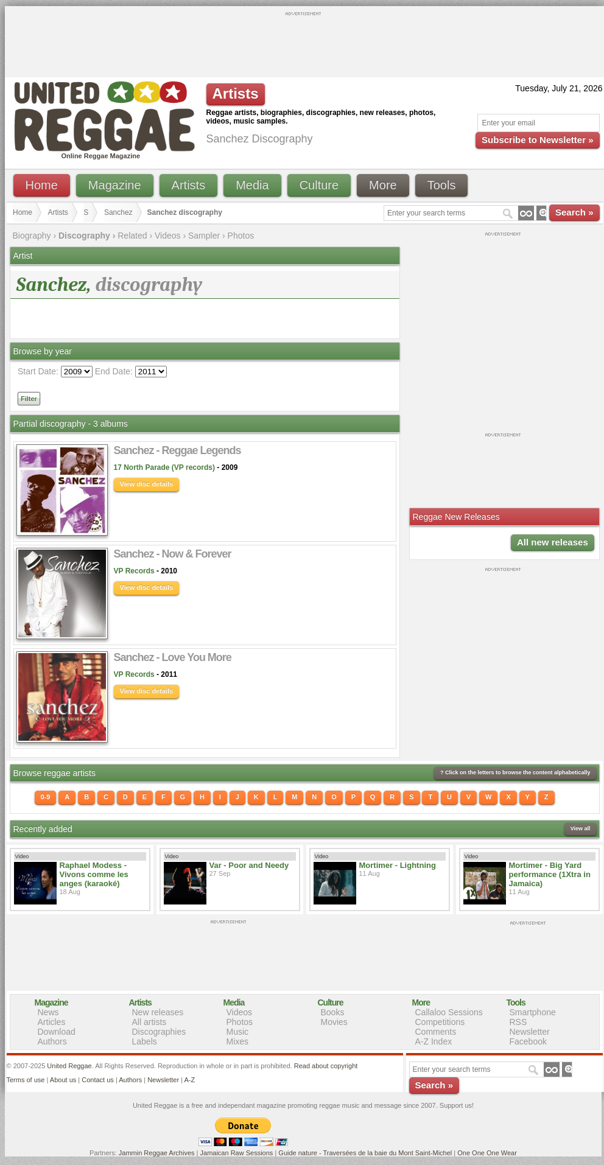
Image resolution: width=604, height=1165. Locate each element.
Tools (441, 185)
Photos (241, 235)
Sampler (204, 235)
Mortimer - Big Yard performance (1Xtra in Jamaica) (550, 874)
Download (57, 1032)
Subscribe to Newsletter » (537, 140)
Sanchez (118, 212)
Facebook (528, 1041)
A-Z (189, 1079)
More (383, 185)
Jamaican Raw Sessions (236, 1152)
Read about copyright (326, 1065)
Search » (574, 212)
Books (333, 1012)
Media (252, 185)
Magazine (114, 185)
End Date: (114, 371)
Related (132, 235)
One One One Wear (487, 1152)
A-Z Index (433, 1041)
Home (42, 185)
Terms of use (26, 1079)
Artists (189, 185)
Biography (32, 235)
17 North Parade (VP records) (165, 467)
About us (63, 1079)
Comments (436, 1032)
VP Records (134, 571)
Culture (319, 185)
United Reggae (69, 1065)
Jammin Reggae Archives (157, 1152)
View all (581, 828)
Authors (52, 1041)
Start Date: (38, 371)
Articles (52, 1022)
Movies (334, 1022)
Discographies (159, 1032)
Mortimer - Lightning (397, 865)
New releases (158, 1012)
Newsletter (530, 1032)
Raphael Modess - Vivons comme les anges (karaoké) (94, 874)
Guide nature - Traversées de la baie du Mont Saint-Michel (365, 1152)
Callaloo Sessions (449, 1012)
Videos (168, 235)
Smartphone (533, 1012)
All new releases (552, 542)
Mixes (237, 1041)
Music (237, 1032)
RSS (518, 1022)
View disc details (147, 484)
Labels (144, 1041)
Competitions (440, 1022)
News (48, 1012)
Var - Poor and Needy (249, 865)
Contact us (98, 1079)
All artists (149, 1022)
